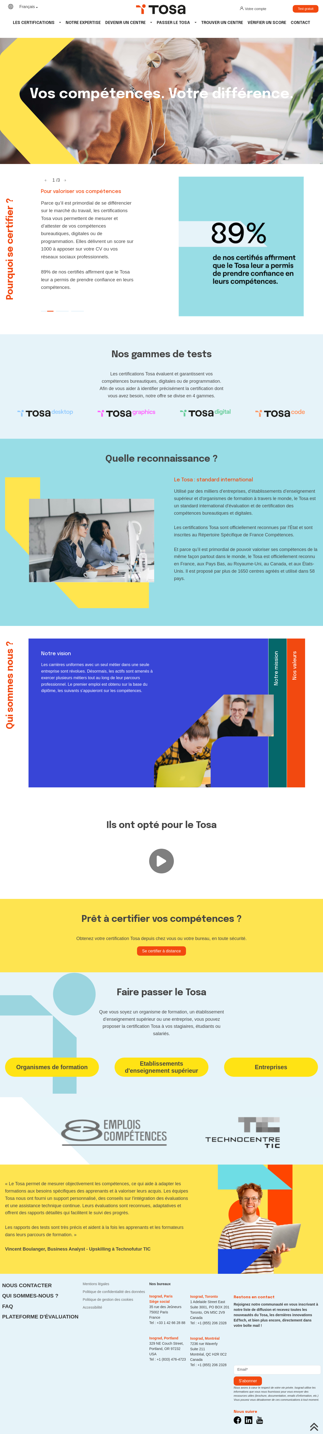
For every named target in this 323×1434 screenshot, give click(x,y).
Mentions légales (96, 1284)
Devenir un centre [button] (125, 23)
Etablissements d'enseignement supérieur (161, 1067)
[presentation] (272, 1345)
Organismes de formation (52, 1067)
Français (27, 7)
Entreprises (271, 1067)
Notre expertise (83, 23)
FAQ (7, 1306)
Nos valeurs (295, 665)
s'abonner (248, 1381)
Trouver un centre (222, 23)
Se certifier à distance (161, 951)
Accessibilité (92, 1307)
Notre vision (56, 653)
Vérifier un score (267, 23)
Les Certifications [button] (34, 23)
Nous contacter (27, 1285)
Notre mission (276, 668)
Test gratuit (305, 9)
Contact (300, 23)
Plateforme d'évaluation (40, 1316)
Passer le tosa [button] (173, 23)
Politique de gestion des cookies (108, 1300)
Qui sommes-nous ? (30, 1296)
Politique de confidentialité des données (114, 1292)
